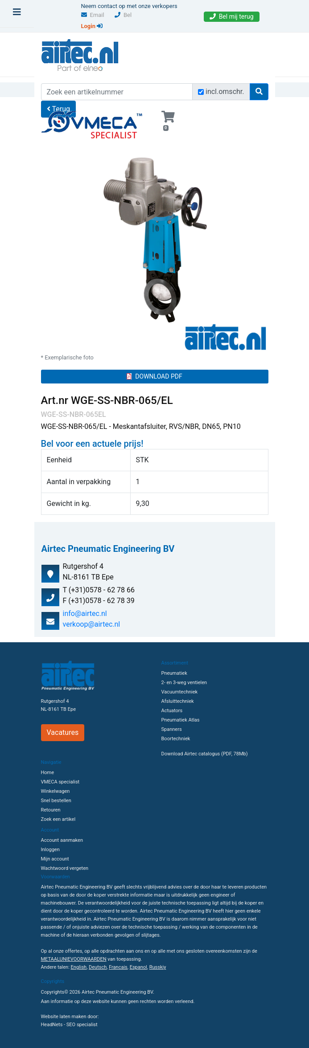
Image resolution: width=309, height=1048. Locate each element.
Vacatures (63, 732)
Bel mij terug (232, 16)
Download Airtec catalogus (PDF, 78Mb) (204, 754)
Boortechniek (175, 739)
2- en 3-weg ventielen (184, 682)
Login (92, 26)
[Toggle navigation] (17, 14)
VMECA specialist (60, 782)
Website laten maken (64, 1016)
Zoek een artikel (58, 819)
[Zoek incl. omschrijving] (201, 92)
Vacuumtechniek (179, 692)
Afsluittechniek (177, 701)
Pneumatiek (174, 673)
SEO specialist (82, 1025)
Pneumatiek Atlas (180, 720)
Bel (123, 15)
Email (92, 15)
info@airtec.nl (85, 613)
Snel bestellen (56, 800)
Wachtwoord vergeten (65, 868)
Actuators (172, 711)
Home (47, 772)
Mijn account (55, 859)
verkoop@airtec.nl (91, 624)
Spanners (171, 729)
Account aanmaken (62, 840)
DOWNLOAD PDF (154, 376)
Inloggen (50, 849)
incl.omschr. (225, 91)
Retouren (51, 810)
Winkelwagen (55, 791)
